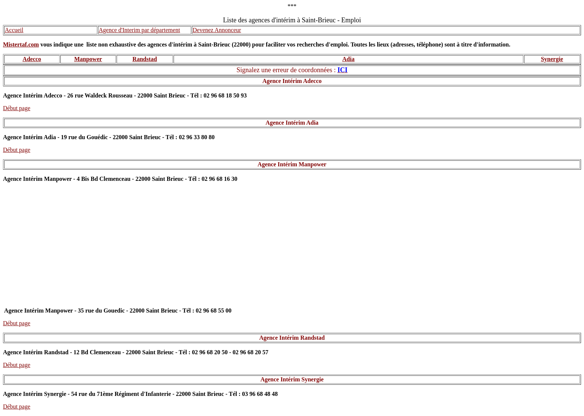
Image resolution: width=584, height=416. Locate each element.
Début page (16, 108)
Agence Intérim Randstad (292, 338)
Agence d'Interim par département (139, 30)
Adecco (32, 59)
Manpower (88, 59)
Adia (348, 59)
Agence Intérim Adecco (291, 81)
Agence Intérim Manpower (292, 164)
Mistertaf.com (21, 44)
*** (292, 6)
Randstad (145, 59)
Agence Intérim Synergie (292, 379)
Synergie (552, 59)
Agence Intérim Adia (292, 122)
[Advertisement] (292, 248)
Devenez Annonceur (217, 30)
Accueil (14, 30)
